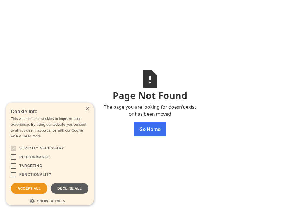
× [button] (87, 109)
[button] (50, 201)
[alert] (50, 154)
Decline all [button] (69, 188)
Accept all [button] (29, 188)
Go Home (150, 129)
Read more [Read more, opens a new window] (32, 136)
